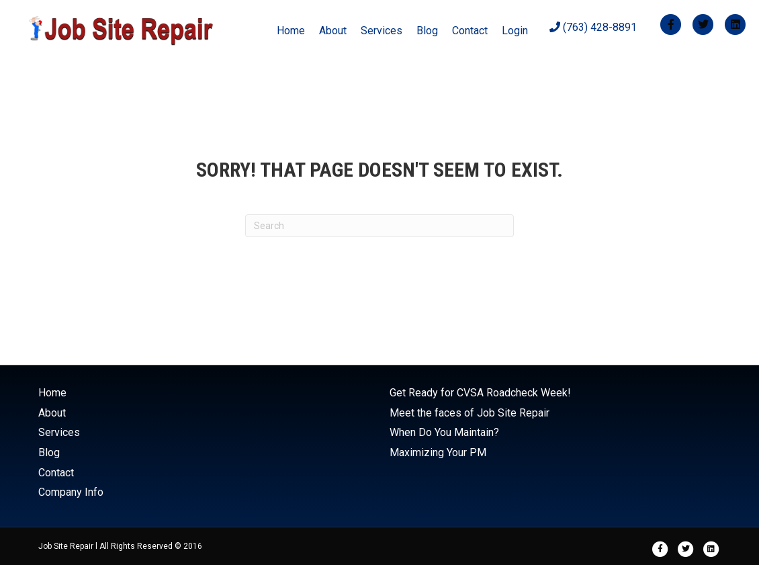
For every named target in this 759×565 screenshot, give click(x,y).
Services (381, 30)
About (333, 30)
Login (515, 30)
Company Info (70, 492)
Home (291, 30)
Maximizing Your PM (438, 452)
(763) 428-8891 (593, 27)
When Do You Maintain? (444, 432)
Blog (427, 30)
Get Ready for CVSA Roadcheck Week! (480, 392)
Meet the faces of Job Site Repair (469, 412)
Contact (470, 30)
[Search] (379, 225)
